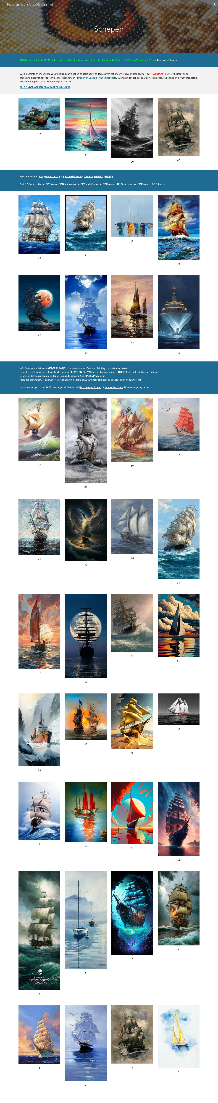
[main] (109, 26)
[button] (214, 4)
